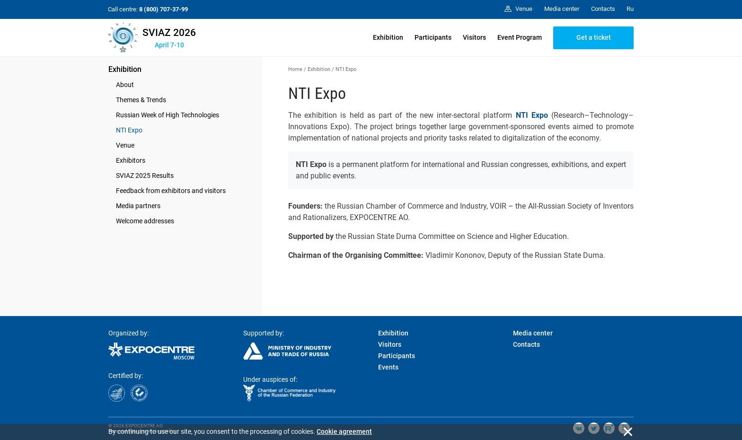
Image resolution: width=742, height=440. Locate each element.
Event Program (519, 37)
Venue (125, 145)
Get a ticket (593, 37)
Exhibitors (130, 160)
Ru (630, 8)
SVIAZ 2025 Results (145, 175)
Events (388, 367)
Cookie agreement (344, 431)
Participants (433, 37)
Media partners (138, 206)
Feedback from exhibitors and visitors (171, 190)
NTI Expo (129, 130)
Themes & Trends (141, 100)
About (125, 84)
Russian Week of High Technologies (167, 115)
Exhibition (388, 37)
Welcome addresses (145, 221)
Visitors (474, 37)
